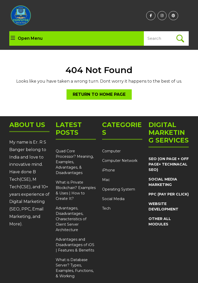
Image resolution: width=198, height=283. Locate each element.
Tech (106, 208)
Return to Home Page (102, 95)
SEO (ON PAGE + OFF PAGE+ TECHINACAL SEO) (168, 164)
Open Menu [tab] (27, 38)
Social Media (113, 198)
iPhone (108, 170)
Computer (111, 151)
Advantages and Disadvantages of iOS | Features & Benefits (75, 245)
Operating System (118, 189)
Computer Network (119, 160)
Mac (106, 179)
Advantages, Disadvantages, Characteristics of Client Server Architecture (71, 219)
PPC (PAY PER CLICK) (168, 194)
